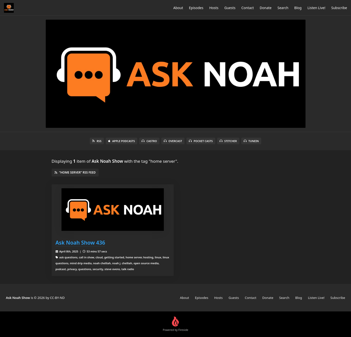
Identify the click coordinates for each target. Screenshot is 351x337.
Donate (266, 7)
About (178, 7)
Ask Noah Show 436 (80, 242)
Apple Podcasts (121, 141)
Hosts (213, 7)
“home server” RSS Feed (75, 172)
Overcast (173, 141)
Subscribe (339, 7)
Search (282, 7)
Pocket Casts (201, 141)
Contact (247, 7)
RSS (96, 141)
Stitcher (228, 141)
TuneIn (251, 141)
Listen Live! (316, 7)
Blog (298, 7)
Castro (149, 141)
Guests (229, 7)
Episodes (196, 7)
